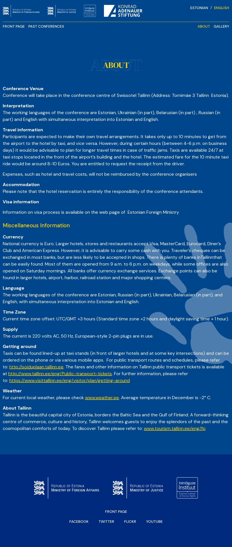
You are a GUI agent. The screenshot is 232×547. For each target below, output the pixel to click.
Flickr (130, 521)
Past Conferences (46, 26)
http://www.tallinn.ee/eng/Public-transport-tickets (60, 374)
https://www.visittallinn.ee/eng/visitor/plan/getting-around (69, 380)
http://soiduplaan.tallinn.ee (36, 367)
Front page (14, 26)
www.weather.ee (102, 398)
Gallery (221, 26)
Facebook (79, 521)
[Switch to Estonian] (199, 7)
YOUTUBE (154, 521)
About (204, 26)
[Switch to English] (221, 7)
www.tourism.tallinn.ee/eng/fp (174, 428)
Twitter (106, 521)
